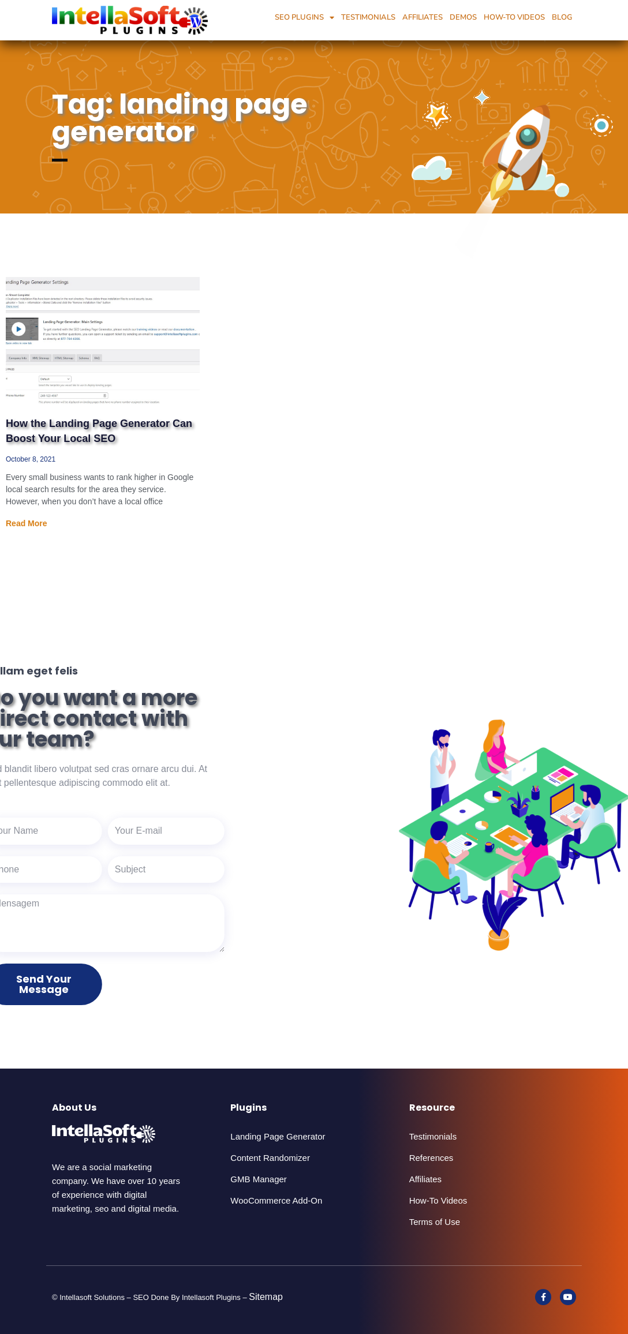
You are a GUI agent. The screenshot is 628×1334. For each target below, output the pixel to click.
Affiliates (422, 17)
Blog (562, 17)
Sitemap (266, 1297)
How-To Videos (514, 17)
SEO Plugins (304, 17)
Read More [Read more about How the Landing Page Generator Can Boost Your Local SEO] (26, 523)
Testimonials (368, 17)
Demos (463, 17)
